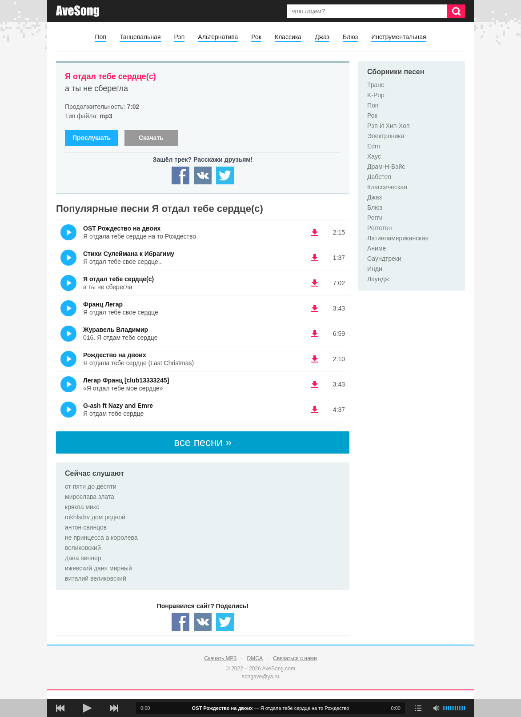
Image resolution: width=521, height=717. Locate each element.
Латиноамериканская (398, 238)
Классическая (387, 187)
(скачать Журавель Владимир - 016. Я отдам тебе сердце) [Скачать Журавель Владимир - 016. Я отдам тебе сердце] (315, 334)
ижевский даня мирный (98, 568)
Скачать (151, 137)
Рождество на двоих (114, 354)
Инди (374, 268)
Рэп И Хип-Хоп (388, 125)
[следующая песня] (113, 708)
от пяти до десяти (90, 486)
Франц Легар (103, 304)
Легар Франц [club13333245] (126, 380)
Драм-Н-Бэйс (386, 166)
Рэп (179, 36)
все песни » (203, 442)
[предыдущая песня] (60, 708)
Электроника (386, 135)
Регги (375, 217)
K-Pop (376, 95)
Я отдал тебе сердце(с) (110, 76)
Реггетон (379, 227)
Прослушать (91, 137)
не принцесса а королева (101, 537)
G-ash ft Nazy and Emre (118, 405)
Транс (375, 84)
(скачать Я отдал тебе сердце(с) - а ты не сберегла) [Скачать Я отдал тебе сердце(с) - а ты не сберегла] (315, 283)
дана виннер (83, 558)
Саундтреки (384, 258)
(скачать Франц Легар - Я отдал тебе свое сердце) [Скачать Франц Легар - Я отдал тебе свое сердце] (315, 308)
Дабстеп (379, 176)
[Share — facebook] (180, 175)
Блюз (350, 36)
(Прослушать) (68, 232)
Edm (373, 146)
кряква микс (82, 506)
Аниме (376, 248)
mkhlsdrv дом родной (95, 517)
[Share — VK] (203, 175)
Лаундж (378, 279)
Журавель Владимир (115, 329)
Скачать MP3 (220, 658)
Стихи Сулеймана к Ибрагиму (128, 253)
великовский (83, 547)
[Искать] (456, 11)
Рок (256, 36)
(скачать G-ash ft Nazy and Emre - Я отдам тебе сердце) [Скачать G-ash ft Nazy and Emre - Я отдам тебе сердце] (315, 410)
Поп (100, 36)
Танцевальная (140, 36)
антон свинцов (86, 527)
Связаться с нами (295, 658)
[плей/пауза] (87, 708)
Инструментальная (398, 36)
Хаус (374, 156)
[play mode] (418, 708)
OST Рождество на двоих (121, 228)
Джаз (322, 36)
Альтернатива (218, 36)
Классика (288, 36)
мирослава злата (89, 496)
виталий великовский (95, 578)
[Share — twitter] (225, 175)
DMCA (255, 658)
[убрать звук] (436, 708)
